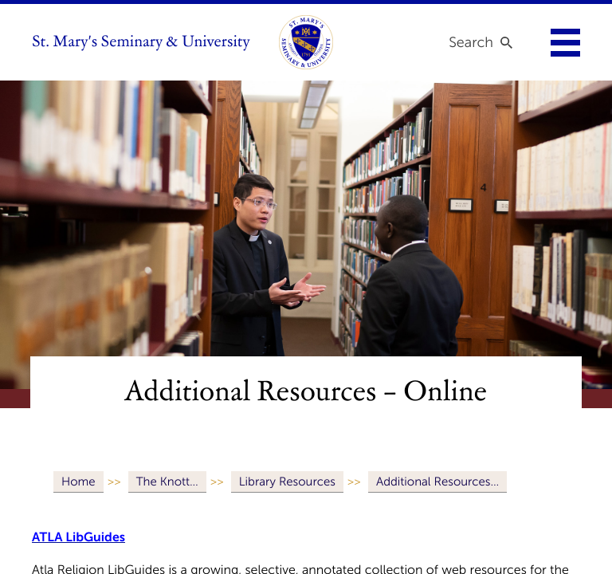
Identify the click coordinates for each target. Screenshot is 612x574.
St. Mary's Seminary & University (141, 42)
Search (471, 42)
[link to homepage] (306, 42)
